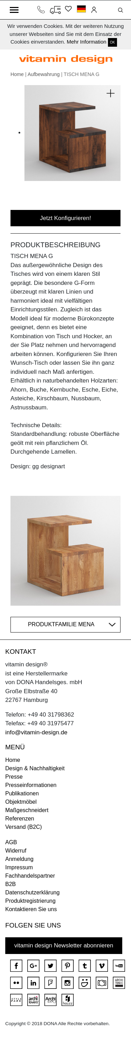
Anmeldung (19, 859)
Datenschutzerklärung (32, 892)
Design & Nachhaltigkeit (35, 768)
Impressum (19, 867)
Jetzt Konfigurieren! (65, 218)
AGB (11, 842)
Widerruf (15, 851)
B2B (10, 884)
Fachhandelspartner (30, 876)
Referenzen (19, 819)
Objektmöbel (21, 802)
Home (17, 74)
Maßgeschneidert (27, 810)
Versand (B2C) (23, 827)
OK (112, 42)
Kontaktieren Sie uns (31, 909)
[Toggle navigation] (14, 10)
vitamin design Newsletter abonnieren (64, 945)
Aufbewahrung (44, 74)
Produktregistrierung (30, 901)
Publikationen (22, 793)
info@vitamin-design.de (36, 732)
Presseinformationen (31, 785)
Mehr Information (86, 42)
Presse (14, 777)
